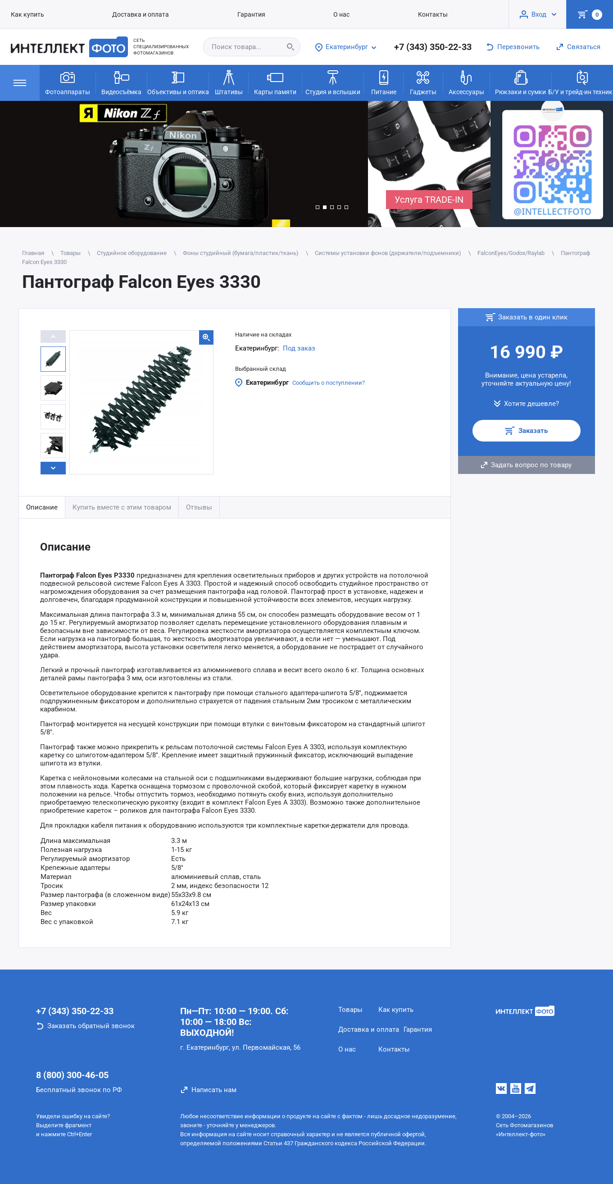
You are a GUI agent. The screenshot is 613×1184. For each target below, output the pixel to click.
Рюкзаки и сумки (520, 82)
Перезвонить (518, 47)
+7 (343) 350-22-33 (433, 46)
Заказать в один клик (533, 317)
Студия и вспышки (332, 82)
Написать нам (213, 1090)
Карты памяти (275, 82)
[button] (317, 207)
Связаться (583, 47)
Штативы (229, 82)
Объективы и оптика (178, 82)
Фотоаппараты (67, 82)
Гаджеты (423, 82)
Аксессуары (466, 82)
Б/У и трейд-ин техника (582, 82)
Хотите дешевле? (531, 404)
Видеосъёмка (121, 82)
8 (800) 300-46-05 (72, 1075)
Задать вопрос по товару (531, 465)
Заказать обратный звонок (91, 1026)
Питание (383, 82)
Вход (538, 14)
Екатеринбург (267, 382)
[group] (184, 164)
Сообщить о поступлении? (328, 382)
